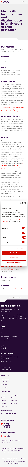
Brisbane (3, 400)
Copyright (11, 440)
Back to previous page (15, 297)
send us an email (17, 289)
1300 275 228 (7, 369)
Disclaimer (17, 440)
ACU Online (14, 403)
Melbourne (4, 406)
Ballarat (3, 395)
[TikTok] (12, 414)
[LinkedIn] (7, 414)
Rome (12, 397)
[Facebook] (2, 414)
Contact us (4, 387)
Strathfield (14, 400)
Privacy (3, 442)
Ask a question (6, 367)
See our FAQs (5, 361)
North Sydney (14, 395)
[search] (23, 2)
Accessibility (4, 440)
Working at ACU (5, 382)
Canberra (3, 403)
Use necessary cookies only (13, 262)
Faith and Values (5, 379)
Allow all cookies (14, 252)
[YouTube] (10, 414)
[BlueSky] (15, 414)
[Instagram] (4, 414)
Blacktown (3, 397)
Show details (20, 248)
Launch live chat (5, 341)
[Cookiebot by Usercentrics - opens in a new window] (20, 203)
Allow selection (14, 257)
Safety (8, 442)
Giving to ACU (4, 384)
